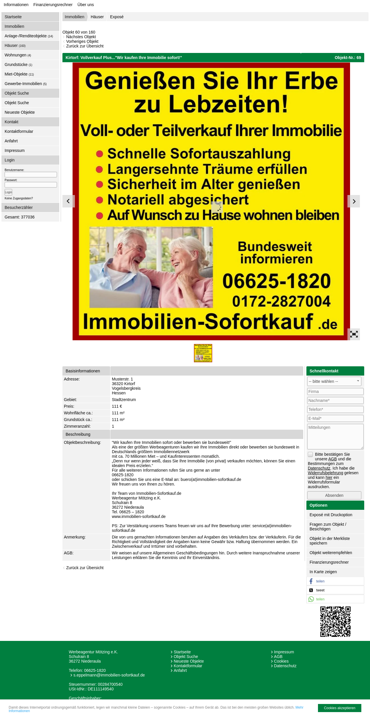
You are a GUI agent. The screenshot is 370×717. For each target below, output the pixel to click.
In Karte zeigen (323, 571)
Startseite (13, 16)
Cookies (281, 661)
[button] (335, 581)
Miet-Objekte (19, 74)
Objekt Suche (17, 102)
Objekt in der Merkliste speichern (330, 540)
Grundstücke (18, 64)
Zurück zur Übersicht (84, 46)
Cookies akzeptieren (340, 708)
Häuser (15, 45)
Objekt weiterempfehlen (331, 552)
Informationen (16, 4)
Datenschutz (285, 665)
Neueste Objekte (20, 112)
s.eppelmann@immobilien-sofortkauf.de (109, 675)
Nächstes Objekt (81, 36)
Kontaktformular (19, 131)
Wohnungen (18, 55)
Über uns (85, 4)
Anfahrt (11, 141)
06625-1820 (95, 670)
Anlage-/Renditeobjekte (29, 36)
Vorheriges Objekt (82, 41)
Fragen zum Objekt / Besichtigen (328, 526)
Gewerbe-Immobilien (26, 83)
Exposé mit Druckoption (331, 514)
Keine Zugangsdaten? (19, 198)
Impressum (15, 150)
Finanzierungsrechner (53, 4)
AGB (278, 656)
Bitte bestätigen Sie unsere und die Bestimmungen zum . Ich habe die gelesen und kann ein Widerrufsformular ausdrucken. (333, 470)
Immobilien (74, 16)
